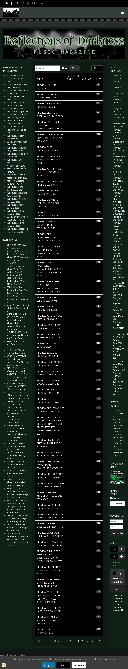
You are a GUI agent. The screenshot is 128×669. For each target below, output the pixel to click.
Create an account (118, 609)
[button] (4, 665)
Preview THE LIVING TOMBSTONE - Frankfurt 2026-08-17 (49, 465)
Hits (98, 79)
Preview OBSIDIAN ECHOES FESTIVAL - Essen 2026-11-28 (47, 225)
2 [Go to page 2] (55, 640)
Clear (75, 68)
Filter (65, 68)
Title (40, 79)
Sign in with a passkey (117, 577)
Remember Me (118, 564)
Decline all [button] (63, 665)
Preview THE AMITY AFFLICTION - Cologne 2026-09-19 (49, 496)
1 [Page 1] (51, 640)
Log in (117, 589)
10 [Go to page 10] (86, 640)
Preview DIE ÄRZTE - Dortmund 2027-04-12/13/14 (48, 203)
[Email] (116, 527)
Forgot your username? (118, 603)
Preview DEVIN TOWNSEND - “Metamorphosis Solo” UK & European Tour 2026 (50, 269)
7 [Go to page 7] (74, 640)
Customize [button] (79, 665)
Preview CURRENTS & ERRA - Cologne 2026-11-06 (49, 159)
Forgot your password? (118, 597)
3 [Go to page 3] (59, 640)
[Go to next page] (92, 641)
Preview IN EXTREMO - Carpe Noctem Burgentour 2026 (49, 583)
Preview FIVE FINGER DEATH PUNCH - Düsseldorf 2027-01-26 (50, 125)
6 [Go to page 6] (70, 640)
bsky (42, 3)
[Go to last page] (99, 641)
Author (86, 79)
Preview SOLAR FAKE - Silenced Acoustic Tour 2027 (49, 620)
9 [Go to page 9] (82, 640)
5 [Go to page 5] (66, 640)
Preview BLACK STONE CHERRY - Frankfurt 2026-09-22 (49, 443)
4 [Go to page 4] (62, 640)
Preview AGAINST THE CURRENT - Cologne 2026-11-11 (49, 172)
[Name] (116, 521)
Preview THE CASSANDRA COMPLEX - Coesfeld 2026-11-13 (49, 237)
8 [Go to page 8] (78, 640)
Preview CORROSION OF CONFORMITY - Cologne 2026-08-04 (50, 138)
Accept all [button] (48, 665)
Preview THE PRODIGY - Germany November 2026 (50, 570)
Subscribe (117, 533)
